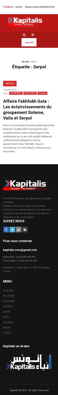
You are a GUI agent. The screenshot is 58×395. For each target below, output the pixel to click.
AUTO (6, 317)
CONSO (7, 333)
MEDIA (6, 327)
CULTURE (8, 322)
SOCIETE (7, 306)
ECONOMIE (16, 93)
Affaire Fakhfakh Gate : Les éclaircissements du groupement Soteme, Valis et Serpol (27, 109)
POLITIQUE (30, 93)
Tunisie (42, 93)
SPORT (7, 311)
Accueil (25, 61)
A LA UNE (8, 290)
